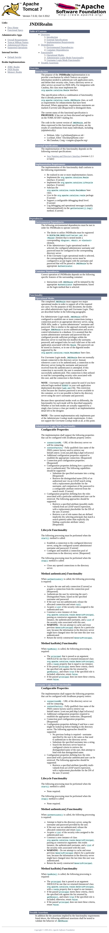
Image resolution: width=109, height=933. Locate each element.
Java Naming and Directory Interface (63, 156)
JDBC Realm (14, 67)
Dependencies (47, 45)
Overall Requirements (18, 40)
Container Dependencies (58, 50)
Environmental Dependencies (60, 47)
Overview (45, 34)
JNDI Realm (13, 69)
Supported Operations (17, 47)
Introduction (52, 37)
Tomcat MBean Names (18, 42)
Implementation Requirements (60, 42)
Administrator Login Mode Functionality (65, 57)
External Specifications (57, 39)
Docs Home (13, 27)
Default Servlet (14, 57)
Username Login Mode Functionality (63, 60)
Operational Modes (55, 55)
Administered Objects (17, 45)
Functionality (47, 52)
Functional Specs (15, 30)
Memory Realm (15, 72)
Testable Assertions (49, 63)
